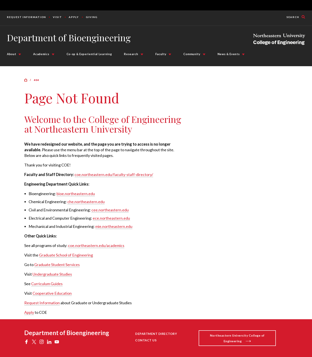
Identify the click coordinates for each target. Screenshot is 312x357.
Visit (57, 17)
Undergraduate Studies (52, 274)
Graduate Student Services (57, 264)
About (11, 54)
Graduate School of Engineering (66, 255)
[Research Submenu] (142, 54)
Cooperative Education (52, 293)
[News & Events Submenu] (243, 54)
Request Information (26, 17)
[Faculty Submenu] (170, 54)
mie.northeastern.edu (113, 226)
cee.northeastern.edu (110, 209)
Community (191, 54)
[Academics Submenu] (53, 54)
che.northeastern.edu (86, 201)
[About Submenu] (19, 54)
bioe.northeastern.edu (76, 193)
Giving (92, 17)
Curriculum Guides (47, 283)
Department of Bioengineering (69, 37)
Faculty (160, 54)
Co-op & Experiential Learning (89, 54)
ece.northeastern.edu (111, 218)
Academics (41, 54)
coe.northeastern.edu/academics (96, 245)
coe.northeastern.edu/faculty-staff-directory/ (114, 174)
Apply (74, 17)
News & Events (229, 54)
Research (131, 54)
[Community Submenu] (204, 54)
